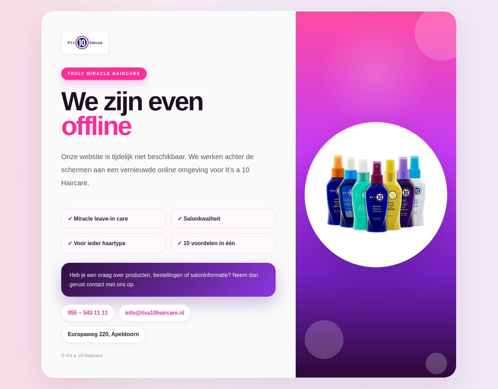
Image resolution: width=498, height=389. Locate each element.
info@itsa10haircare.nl (154, 313)
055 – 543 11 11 (88, 313)
